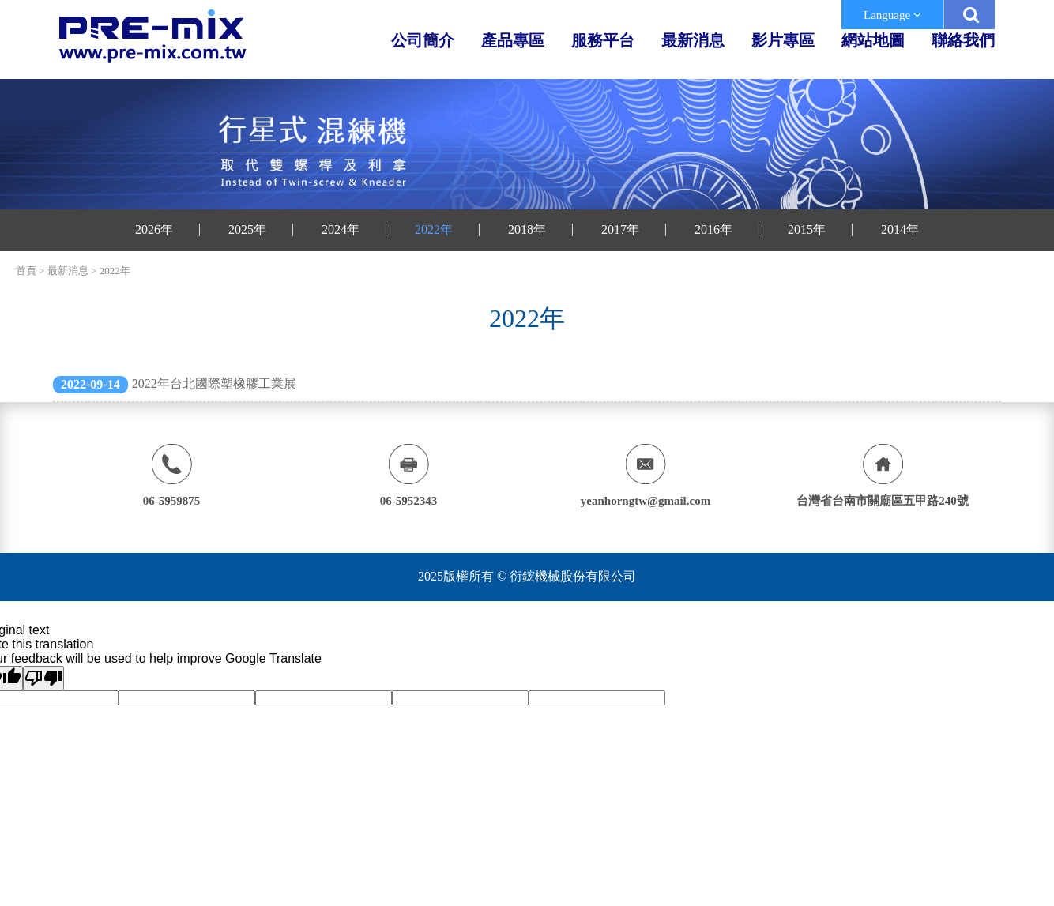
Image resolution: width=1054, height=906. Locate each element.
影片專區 (783, 40)
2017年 (620, 229)
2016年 (713, 229)
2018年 (527, 229)
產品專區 (512, 40)
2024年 (340, 229)
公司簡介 (422, 40)
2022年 (434, 229)
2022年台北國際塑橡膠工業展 (214, 383)
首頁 (26, 270)
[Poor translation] (43, 678)
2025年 (247, 229)
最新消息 (693, 40)
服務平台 (602, 40)
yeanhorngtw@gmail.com (645, 500)
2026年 (154, 229)
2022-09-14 (90, 384)
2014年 (900, 229)
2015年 (807, 229)
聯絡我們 (963, 40)
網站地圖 (873, 40)
